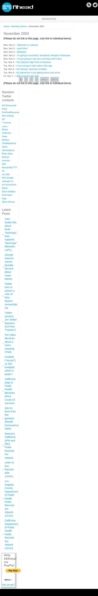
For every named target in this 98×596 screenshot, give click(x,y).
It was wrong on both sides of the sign (34, 66)
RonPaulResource (10, 112)
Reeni (4, 188)
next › (44, 79)
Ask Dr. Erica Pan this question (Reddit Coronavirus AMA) (11, 418)
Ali (3, 171)
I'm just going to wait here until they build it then (39, 59)
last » (55, 79)
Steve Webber (8, 191)
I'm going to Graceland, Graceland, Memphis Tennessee (43, 55)
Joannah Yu (7, 181)
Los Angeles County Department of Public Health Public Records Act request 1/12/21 (11, 498)
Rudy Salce (7, 153)
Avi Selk (6, 174)
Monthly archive (19, 26)
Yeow (4, 136)
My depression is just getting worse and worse (38, 72)
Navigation (49, 19)
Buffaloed (21, 52)
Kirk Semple (8, 178)
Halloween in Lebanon (27, 45)
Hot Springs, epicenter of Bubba (31, 69)
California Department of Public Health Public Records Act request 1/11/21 (11, 534)
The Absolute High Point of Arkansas (33, 62)
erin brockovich (9, 184)
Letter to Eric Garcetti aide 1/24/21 (9, 469)
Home (6, 26)
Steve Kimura (8, 202)
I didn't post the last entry (27, 76)
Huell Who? (22, 48)
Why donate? (8, 585)
